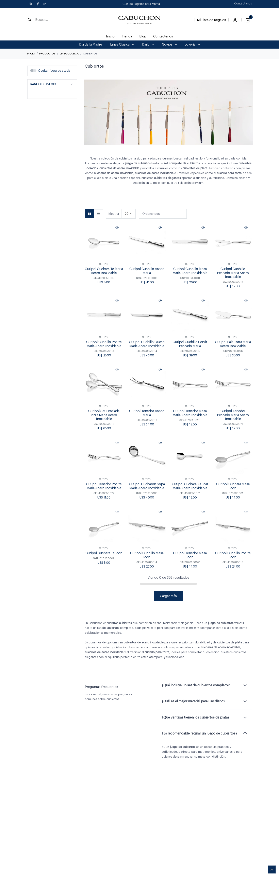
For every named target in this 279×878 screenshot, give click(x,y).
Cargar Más (168, 596)
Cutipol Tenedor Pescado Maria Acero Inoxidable (233, 415)
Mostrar (113, 213)
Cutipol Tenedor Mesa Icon (190, 555)
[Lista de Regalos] (211, 19)
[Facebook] (37, 4)
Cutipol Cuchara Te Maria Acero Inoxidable (104, 271)
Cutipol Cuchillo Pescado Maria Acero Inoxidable (233, 273)
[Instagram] (30, 4)
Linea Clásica (69, 53)
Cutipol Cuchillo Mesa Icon (147, 555)
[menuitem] (110, 36)
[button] (163, 214)
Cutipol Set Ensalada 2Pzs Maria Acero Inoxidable (103, 415)
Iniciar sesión (235, 20)
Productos (47, 53)
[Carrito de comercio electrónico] (248, 20)
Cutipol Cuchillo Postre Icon (232, 555)
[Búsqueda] (29, 20)
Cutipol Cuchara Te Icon (103, 553)
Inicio (31, 53)
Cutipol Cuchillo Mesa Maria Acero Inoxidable (190, 271)
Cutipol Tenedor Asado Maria (146, 413)
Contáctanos (243, 3)
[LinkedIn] (45, 4)
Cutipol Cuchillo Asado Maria (146, 271)
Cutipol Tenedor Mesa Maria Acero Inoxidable (190, 413)
